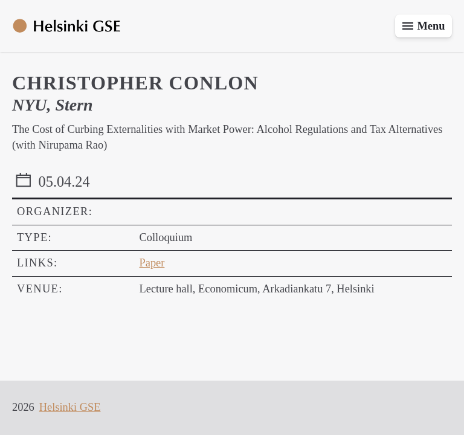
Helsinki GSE (70, 407)
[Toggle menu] (423, 25)
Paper (152, 263)
